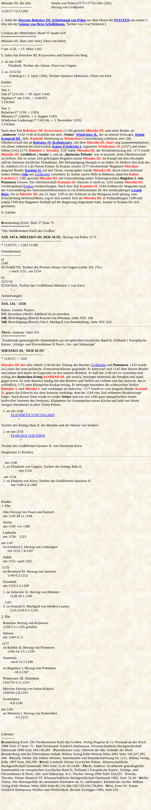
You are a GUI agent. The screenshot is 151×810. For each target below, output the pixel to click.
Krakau (28, 186)
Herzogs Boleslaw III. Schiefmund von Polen (52, 20)
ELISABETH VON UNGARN (33, 415)
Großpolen (42, 174)
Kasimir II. (33, 170)
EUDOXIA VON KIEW (28, 435)
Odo (25, 174)
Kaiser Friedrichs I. (67, 146)
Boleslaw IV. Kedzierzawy (52, 142)
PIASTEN (122, 20)
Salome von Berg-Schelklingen (42, 24)
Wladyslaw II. (86, 134)
